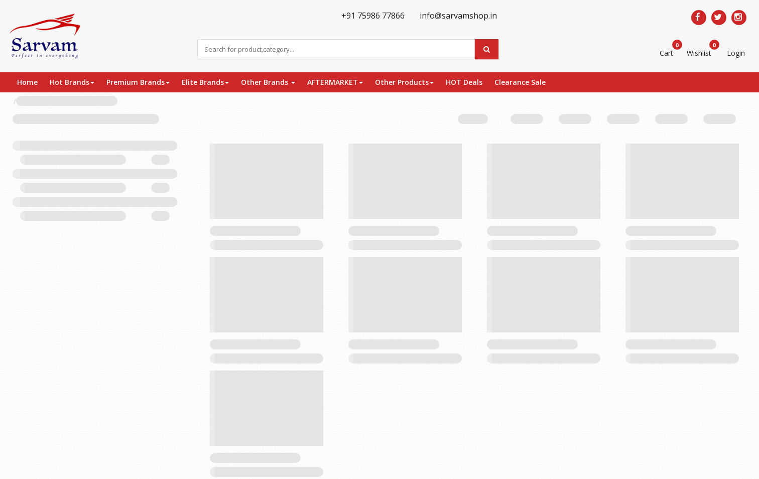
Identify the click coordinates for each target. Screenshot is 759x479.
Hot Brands (72, 82)
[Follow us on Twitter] (718, 17)
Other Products (404, 82)
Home (27, 82)
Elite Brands (205, 82)
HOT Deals (464, 82)
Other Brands (268, 82)
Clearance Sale (520, 82)
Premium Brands (138, 82)
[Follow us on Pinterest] (738, 17)
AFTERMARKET (335, 82)
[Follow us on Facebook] (698, 17)
